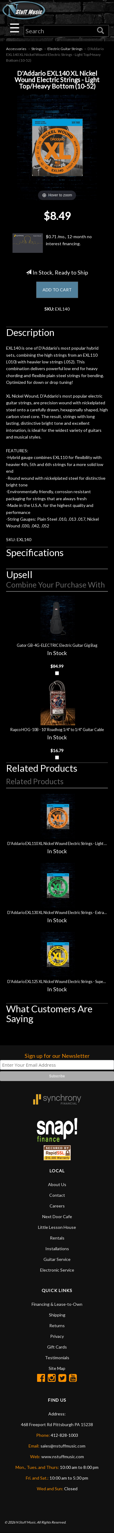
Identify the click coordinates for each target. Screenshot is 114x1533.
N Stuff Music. (26, 1522)
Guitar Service (57, 1259)
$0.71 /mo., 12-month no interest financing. (52, 243)
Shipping (57, 1314)
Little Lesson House (57, 1227)
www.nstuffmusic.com (62, 1456)
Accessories (16, 48)
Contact (57, 1195)
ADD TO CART (57, 289)
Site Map (57, 1368)
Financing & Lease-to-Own (57, 1304)
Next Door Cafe (57, 1216)
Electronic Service (57, 1270)
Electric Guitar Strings (65, 48)
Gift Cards (57, 1346)
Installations (57, 1248)
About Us (57, 1184)
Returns (57, 1325)
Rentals (57, 1237)
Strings (37, 48)
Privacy (57, 1336)
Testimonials (57, 1357)
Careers (57, 1205)
